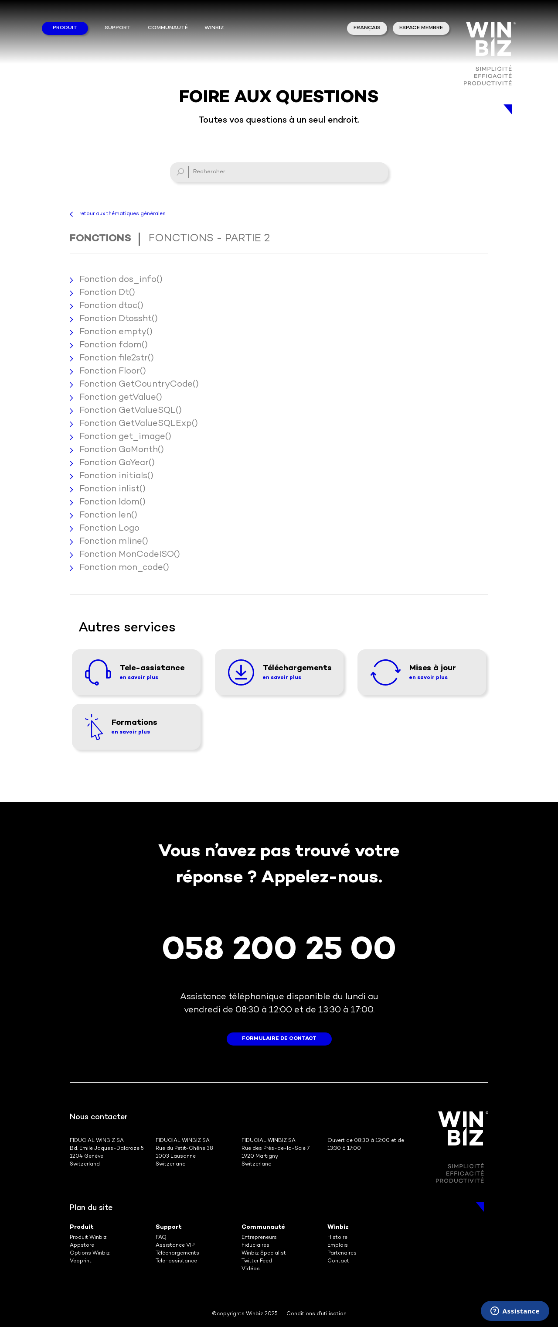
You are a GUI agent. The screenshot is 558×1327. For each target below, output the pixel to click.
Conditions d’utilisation (316, 1314)
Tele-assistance (176, 1261)
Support (118, 28)
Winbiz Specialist (264, 1253)
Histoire (337, 1238)
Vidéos (251, 1269)
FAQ (161, 1238)
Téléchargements (177, 1253)
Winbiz (338, 1227)
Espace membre (421, 28)
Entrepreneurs (259, 1238)
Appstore (82, 1245)
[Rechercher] (279, 172)
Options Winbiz (90, 1253)
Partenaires (342, 1253)
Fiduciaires (255, 1245)
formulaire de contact (279, 1039)
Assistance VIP (175, 1245)
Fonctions (100, 238)
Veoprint (81, 1261)
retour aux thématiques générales (122, 214)
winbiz (214, 28)
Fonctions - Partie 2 (209, 238)
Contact (338, 1261)
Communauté (168, 28)
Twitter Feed (257, 1261)
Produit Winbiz (88, 1238)
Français (367, 28)
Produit (65, 28)
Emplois (337, 1245)
